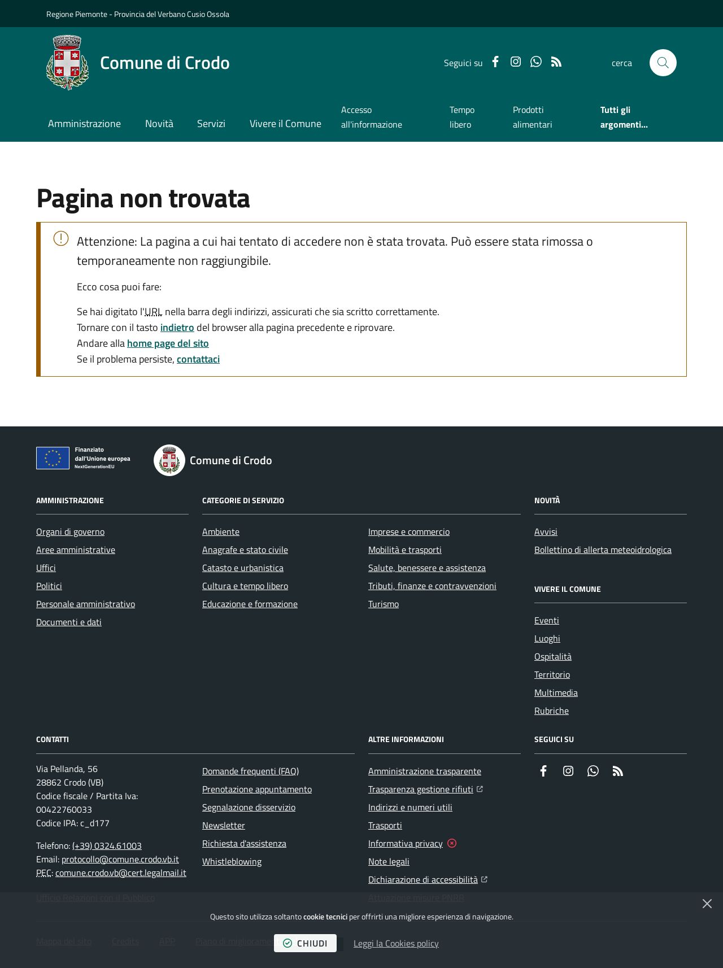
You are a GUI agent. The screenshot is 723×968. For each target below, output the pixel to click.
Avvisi (546, 531)
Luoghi (547, 638)
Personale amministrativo (85, 604)
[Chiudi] (707, 903)
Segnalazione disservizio (248, 807)
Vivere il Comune (285, 123)
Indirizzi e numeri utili (410, 807)
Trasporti (385, 825)
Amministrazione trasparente (424, 771)
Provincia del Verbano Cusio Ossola (171, 14)
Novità (159, 123)
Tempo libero (462, 117)
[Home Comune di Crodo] (138, 62)
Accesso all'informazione (371, 117)
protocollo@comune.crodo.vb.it (120, 859)
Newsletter (223, 825)
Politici (49, 585)
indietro (177, 327)
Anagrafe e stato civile (245, 549)
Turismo (383, 604)
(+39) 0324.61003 (107, 845)
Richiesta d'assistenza (244, 843)
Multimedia (556, 692)
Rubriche (551, 710)
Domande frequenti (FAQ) (250, 771)
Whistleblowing (232, 861)
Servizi (211, 123)
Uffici (46, 567)
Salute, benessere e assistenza (427, 567)
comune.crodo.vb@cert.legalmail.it (120, 872)
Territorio (552, 674)
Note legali (389, 861)
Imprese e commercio (409, 531)
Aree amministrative (75, 549)
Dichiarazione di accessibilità (427, 878)
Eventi (546, 620)
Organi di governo (70, 531)
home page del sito (168, 343)
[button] (663, 62)
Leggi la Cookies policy (396, 943)
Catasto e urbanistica (243, 567)
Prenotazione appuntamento (257, 789)
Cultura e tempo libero (245, 585)
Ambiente (220, 531)
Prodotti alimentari (532, 117)
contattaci (198, 359)
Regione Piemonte (76, 14)
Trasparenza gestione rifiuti (425, 788)
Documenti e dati (69, 622)
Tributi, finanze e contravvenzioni (432, 585)
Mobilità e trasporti (405, 549)
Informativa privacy (405, 843)
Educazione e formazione (250, 604)
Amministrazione (84, 123)
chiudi (305, 943)
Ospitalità (553, 656)
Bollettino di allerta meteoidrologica (603, 549)
